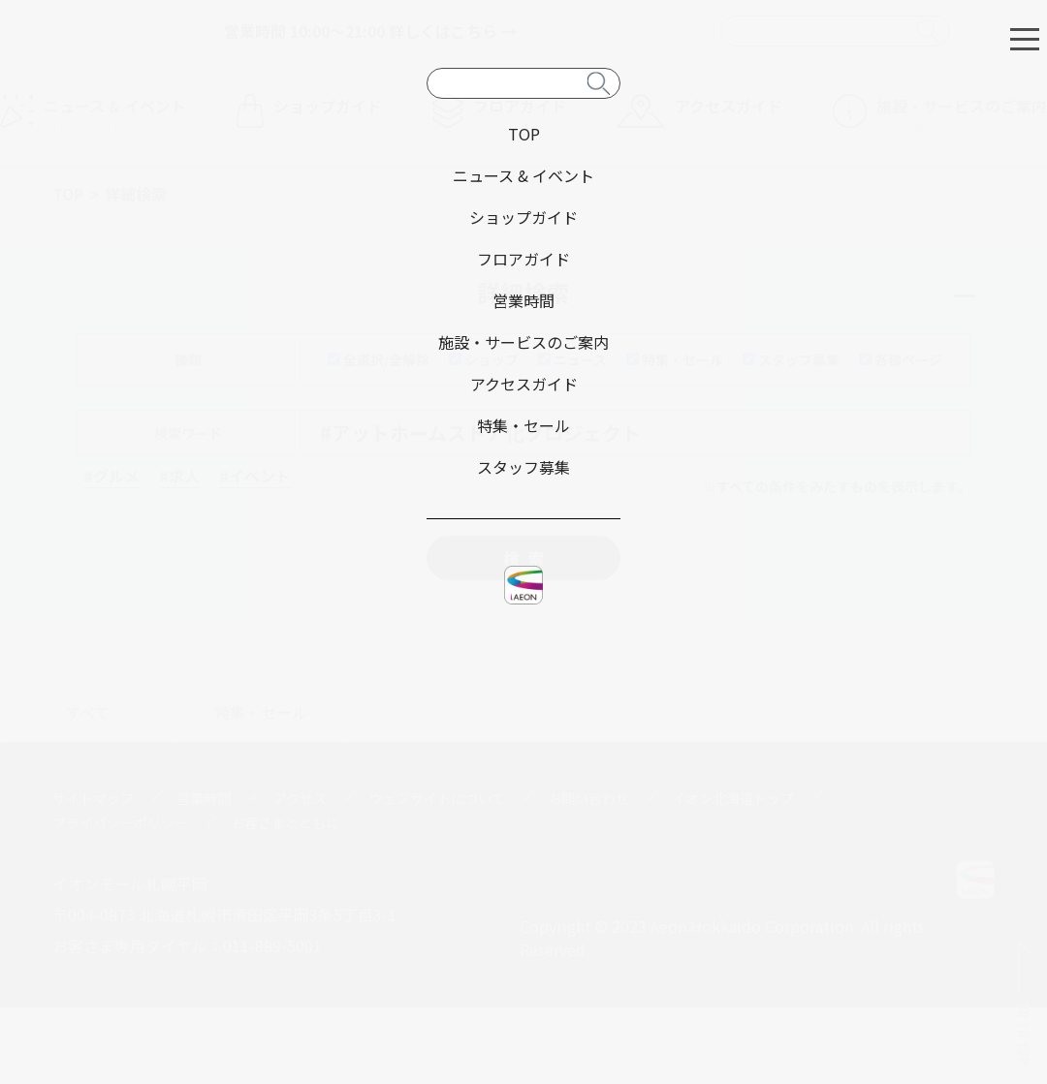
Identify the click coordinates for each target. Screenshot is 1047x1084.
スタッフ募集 (791, 359)
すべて (87, 712)
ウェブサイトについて (437, 798)
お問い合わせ (588, 798)
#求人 (179, 475)
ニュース (572, 359)
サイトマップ (93, 798)
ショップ (484, 359)
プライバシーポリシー (120, 822)
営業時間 (203, 798)
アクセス (300, 798)
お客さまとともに (285, 822)
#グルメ (111, 475)
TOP (67, 193)
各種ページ (900, 359)
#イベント (255, 475)
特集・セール (674, 359)
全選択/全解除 (378, 359)
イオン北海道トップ (733, 798)
